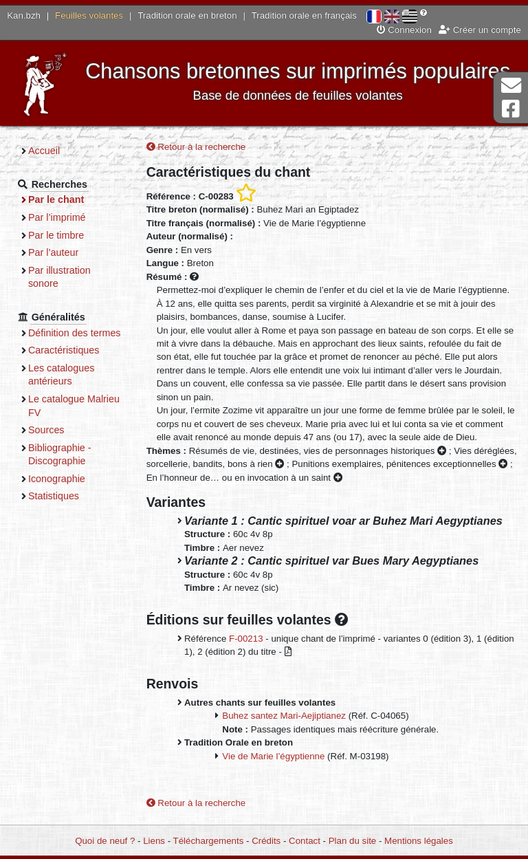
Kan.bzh (24, 15)
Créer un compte (480, 30)
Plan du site (352, 841)
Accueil (44, 150)
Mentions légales (418, 841)
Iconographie (56, 478)
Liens (154, 841)
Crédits (266, 841)
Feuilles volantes (89, 15)
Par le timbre (56, 235)
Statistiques (53, 495)
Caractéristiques (64, 350)
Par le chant (56, 199)
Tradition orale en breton (187, 15)
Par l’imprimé (57, 217)
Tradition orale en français (304, 15)
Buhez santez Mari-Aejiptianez (284, 715)
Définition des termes (74, 332)
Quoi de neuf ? (105, 841)
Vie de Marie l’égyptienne (273, 756)
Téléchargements (208, 841)
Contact (304, 841)
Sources (46, 429)
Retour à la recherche (196, 147)
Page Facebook (510, 109)
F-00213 (246, 638)
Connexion (404, 30)
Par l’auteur (53, 252)
